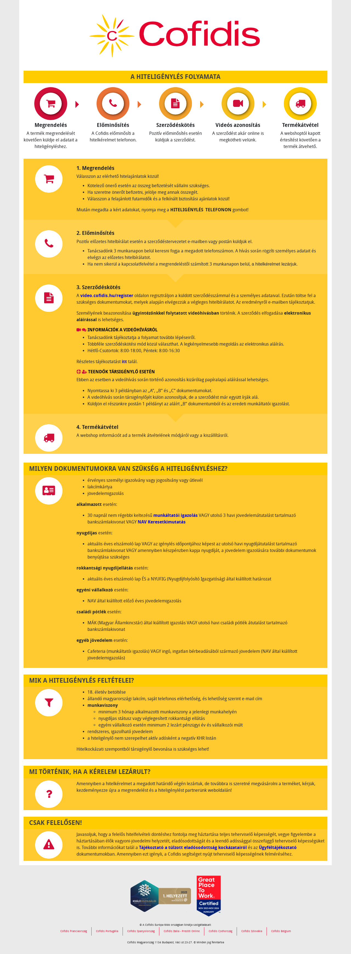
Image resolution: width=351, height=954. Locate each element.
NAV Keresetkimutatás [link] (162, 522)
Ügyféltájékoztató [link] (278, 847)
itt (124, 361)
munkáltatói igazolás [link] (175, 515)
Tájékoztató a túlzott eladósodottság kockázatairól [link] (193, 847)
